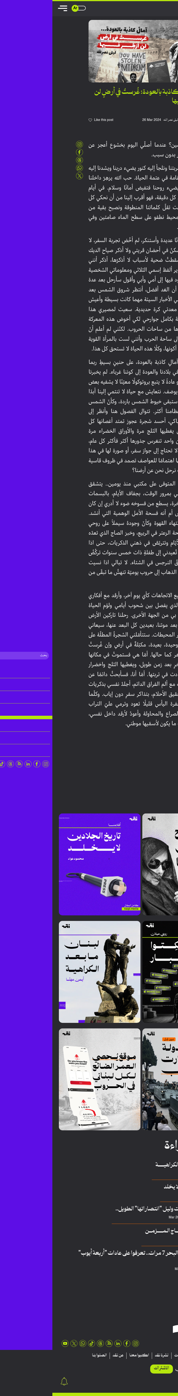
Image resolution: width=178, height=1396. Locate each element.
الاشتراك (109, 1368)
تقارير (147, 1355)
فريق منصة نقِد (150, 1269)
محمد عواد (152, 1195)
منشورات (129, 1355)
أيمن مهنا (153, 1173)
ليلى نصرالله (118, 120)
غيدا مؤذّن (153, 1239)
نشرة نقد (109, 1355)
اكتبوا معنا (87, 1355)
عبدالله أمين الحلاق (148, 1217)
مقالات (164, 1355)
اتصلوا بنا (47, 1355)
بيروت (164, 758)
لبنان (156, 758)
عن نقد (65, 1355)
